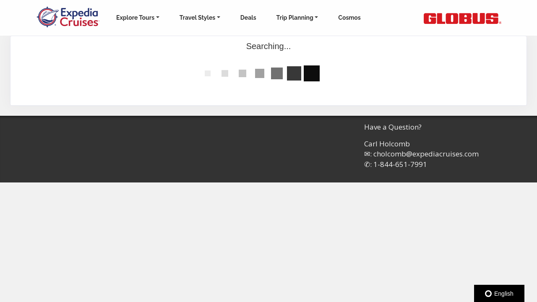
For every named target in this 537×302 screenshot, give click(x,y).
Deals (248, 17)
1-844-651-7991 (400, 164)
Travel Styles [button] (198, 17)
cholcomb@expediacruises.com (426, 154)
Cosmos (349, 17)
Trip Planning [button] (294, 17)
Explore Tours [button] (135, 17)
